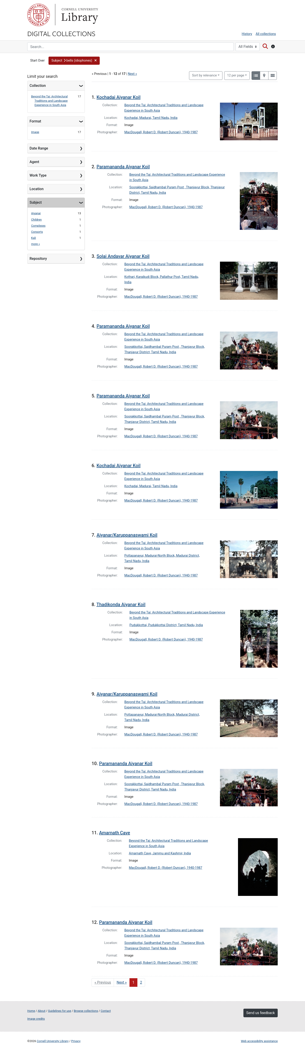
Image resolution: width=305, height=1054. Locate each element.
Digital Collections (61, 33)
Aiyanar (36, 213)
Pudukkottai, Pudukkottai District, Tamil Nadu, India (166, 625)
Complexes (38, 225)
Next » (132, 74)
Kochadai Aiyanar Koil (119, 97)
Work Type (38, 175)
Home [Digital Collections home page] (31, 1010)
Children (36, 219)
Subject (36, 202)
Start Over (37, 60)
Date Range (39, 148)
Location (37, 189)
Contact (106, 1010)
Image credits (36, 1018)
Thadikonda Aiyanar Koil (120, 604)
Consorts (37, 231)
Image (35, 132)
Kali (33, 238)
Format (35, 121)
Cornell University (38, 15)
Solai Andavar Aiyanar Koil (123, 256)
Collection (38, 85)
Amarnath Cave (114, 832)
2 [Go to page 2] (141, 982)
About (41, 1010)
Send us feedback (260, 1013)
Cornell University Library (53, 1041)
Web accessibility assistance (259, 1041)
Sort (204, 75)
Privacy (75, 1041)
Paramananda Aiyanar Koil (123, 166)
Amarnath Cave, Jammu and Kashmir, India (160, 853)
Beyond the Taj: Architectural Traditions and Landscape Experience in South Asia (49, 101)
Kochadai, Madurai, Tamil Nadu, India (150, 118)
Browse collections (86, 1010)
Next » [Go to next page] (122, 982)
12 (235, 75)
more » (35, 244)
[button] (74, 61)
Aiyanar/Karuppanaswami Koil (127, 535)
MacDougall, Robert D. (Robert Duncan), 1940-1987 (161, 132)
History (247, 34)
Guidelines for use (59, 1010)
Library (79, 15)
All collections (266, 34)
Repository (38, 258)
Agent (34, 162)
